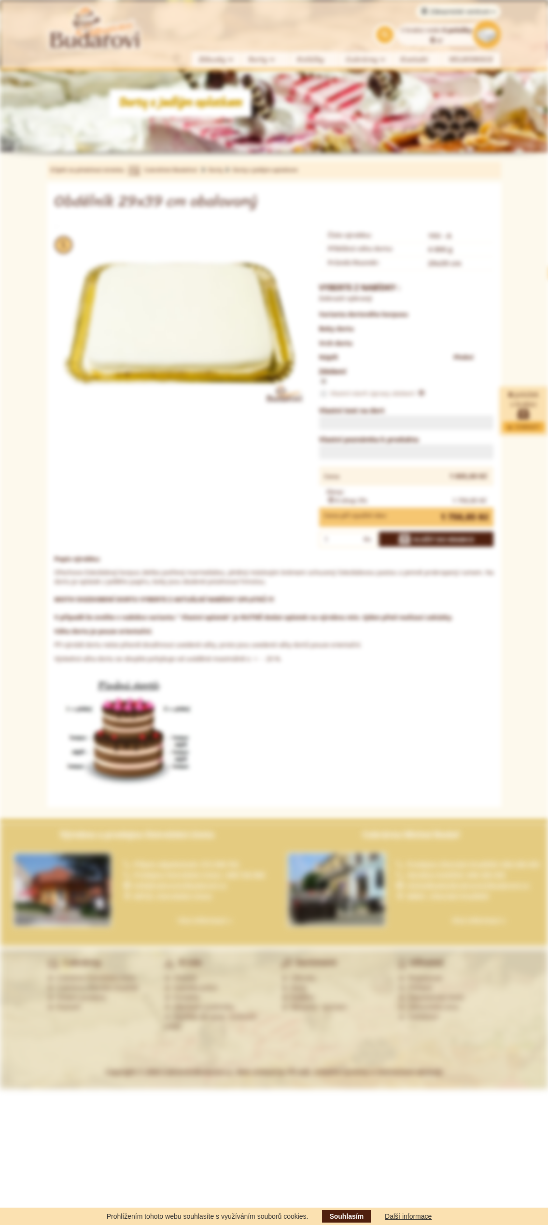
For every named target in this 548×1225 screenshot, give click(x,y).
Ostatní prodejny (77, 997)
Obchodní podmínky (199, 1007)
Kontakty (182, 997)
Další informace (408, 1216)
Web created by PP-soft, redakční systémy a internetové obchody (339, 1071)
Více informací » (205, 920)
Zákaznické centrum (458, 11)
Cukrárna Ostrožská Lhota (91, 978)
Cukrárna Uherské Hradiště (93, 987)
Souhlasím (346, 1216)
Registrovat (420, 978)
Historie (180, 978)
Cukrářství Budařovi (170, 169)
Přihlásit (415, 987)
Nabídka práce (191, 987)
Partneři (64, 1007)
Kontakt (414, 60)
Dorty (262, 60)
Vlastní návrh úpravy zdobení (371, 394)
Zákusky (216, 60)
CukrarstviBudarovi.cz (197, 1071)
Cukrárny (366, 60)
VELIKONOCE (471, 60)
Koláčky (310, 60)
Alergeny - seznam (314, 1007)
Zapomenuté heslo (431, 997)
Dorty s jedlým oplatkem (265, 169)
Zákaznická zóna (428, 1007)
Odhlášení (418, 1016)
